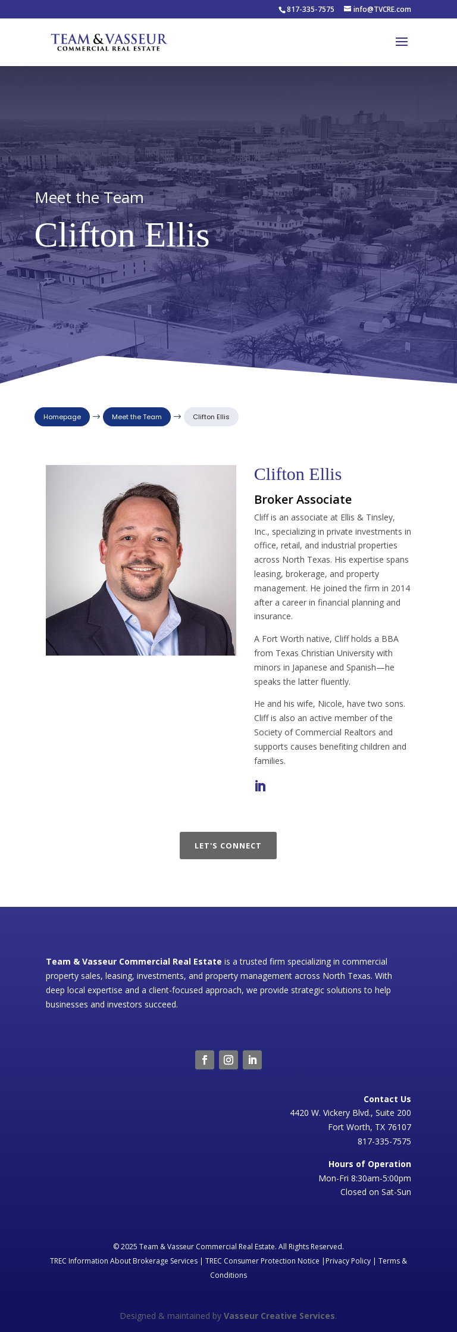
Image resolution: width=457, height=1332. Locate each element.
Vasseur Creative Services (279, 1315)
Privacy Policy (348, 1261)
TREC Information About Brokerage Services (124, 1261)
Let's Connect (228, 845)
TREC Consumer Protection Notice (262, 1261)
